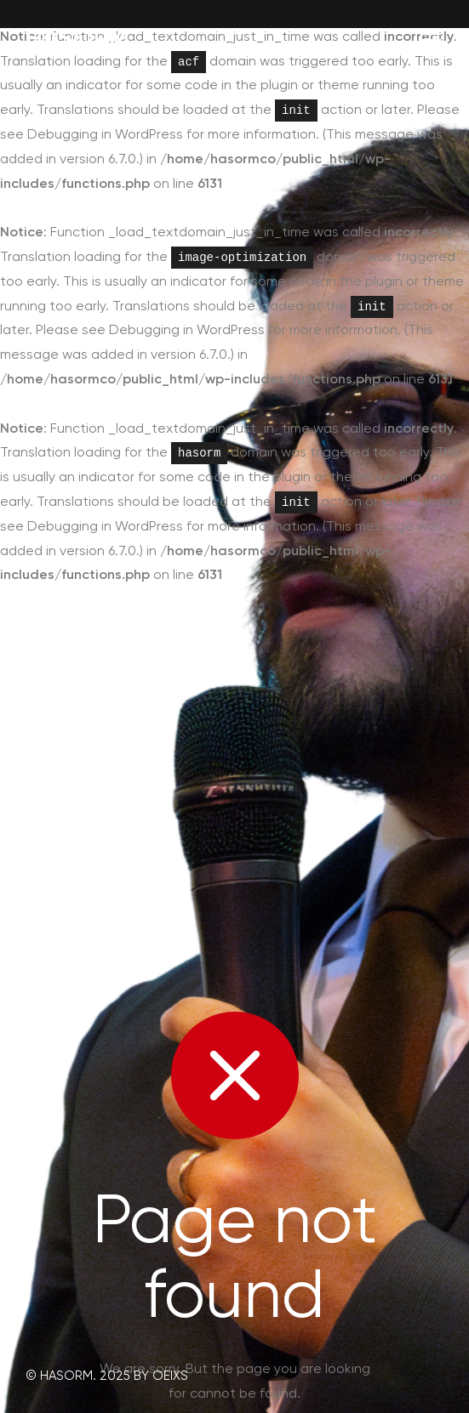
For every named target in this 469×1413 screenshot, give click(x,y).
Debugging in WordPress (105, 134)
